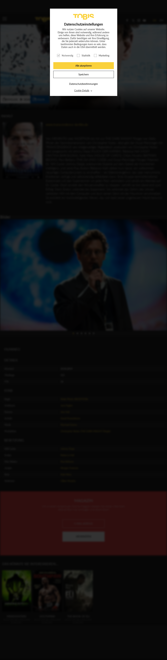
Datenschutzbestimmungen (83, 83)
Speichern (83, 74)
